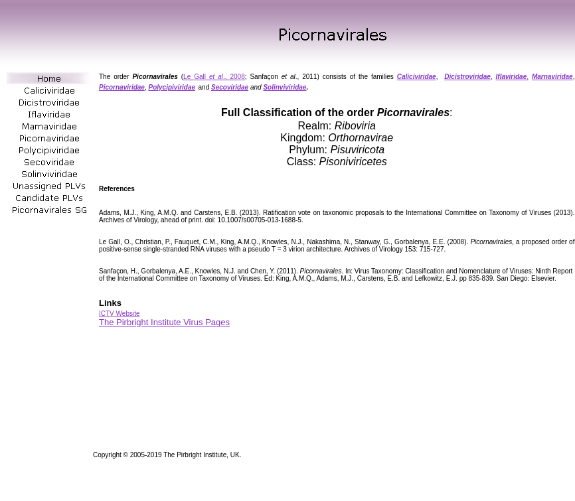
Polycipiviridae (171, 87)
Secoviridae (229, 87)
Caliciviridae (416, 76)
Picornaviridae (122, 87)
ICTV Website (119, 313)
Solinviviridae (284, 87)
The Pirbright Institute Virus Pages (164, 322)
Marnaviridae (552, 76)
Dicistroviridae (467, 76)
